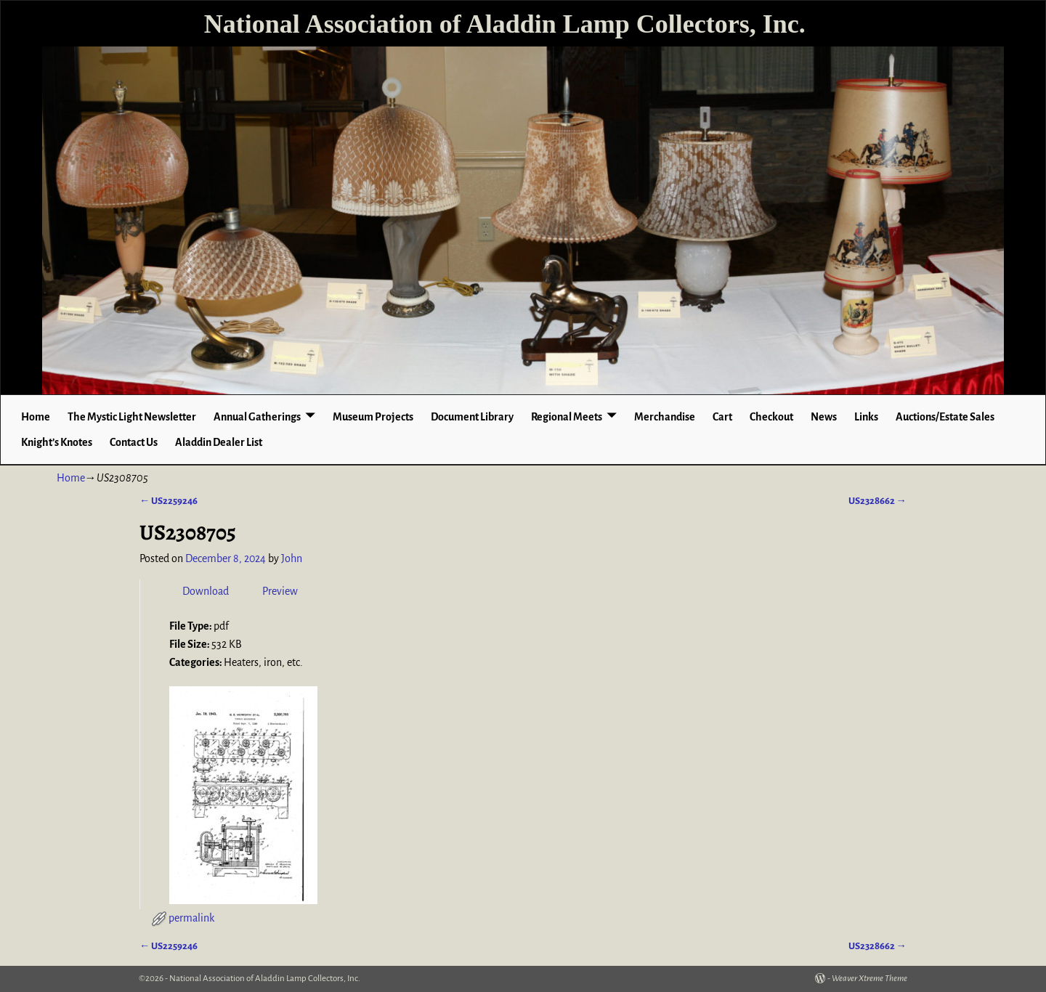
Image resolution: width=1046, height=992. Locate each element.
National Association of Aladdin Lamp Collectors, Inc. (505, 23)
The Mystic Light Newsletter (132, 417)
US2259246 (168, 500)
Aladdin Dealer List (218, 442)
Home (35, 417)
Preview (280, 591)
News (824, 417)
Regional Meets (566, 417)
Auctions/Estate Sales (945, 417)
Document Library (472, 417)
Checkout (771, 417)
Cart (722, 417)
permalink (191, 918)
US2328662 (877, 500)
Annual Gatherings (257, 417)
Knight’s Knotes (56, 442)
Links (866, 417)
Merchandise (664, 417)
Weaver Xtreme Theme (869, 978)
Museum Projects (373, 417)
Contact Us (134, 442)
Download (205, 591)
